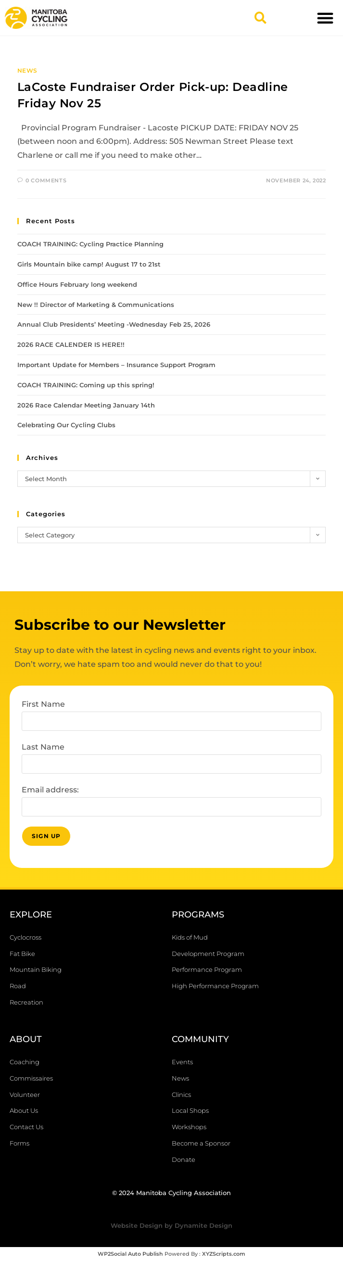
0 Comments (45, 180)
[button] (260, 18)
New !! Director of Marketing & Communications (95, 304)
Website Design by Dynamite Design (171, 1225)
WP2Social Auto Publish (130, 1253)
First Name (43, 704)
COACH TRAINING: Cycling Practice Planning (90, 244)
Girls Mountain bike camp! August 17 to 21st (89, 264)
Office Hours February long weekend (77, 284)
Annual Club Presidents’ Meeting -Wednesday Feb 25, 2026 (113, 324)
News (27, 70)
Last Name (43, 747)
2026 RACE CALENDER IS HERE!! (71, 344)
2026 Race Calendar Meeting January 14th (86, 405)
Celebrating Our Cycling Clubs (66, 425)
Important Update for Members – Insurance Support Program (116, 365)
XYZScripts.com (223, 1253)
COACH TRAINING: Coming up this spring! (85, 385)
